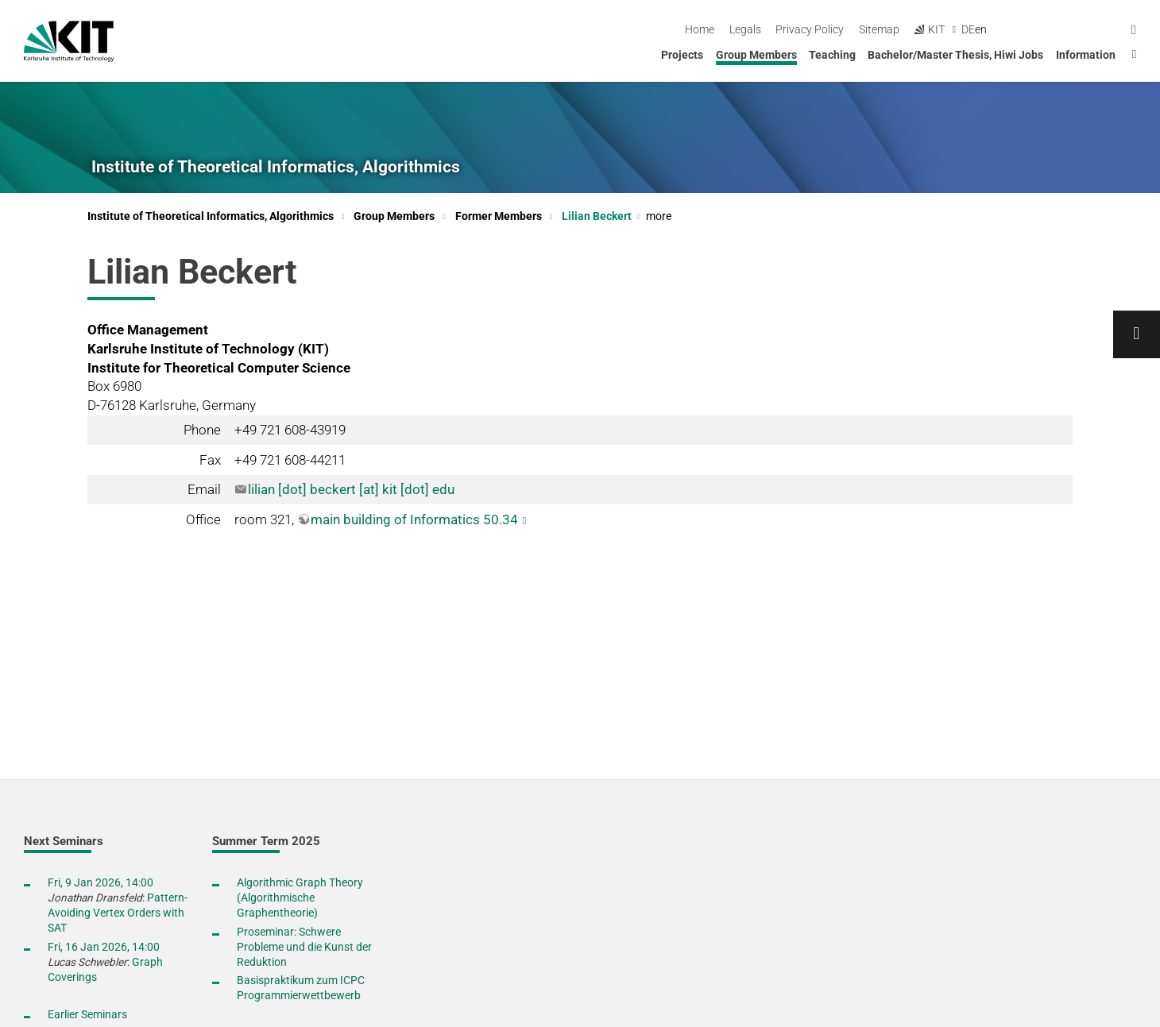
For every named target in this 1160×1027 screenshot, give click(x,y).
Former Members (498, 216)
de (1099, 29)
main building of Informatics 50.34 (414, 519)
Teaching (832, 54)
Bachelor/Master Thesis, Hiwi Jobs (955, 54)
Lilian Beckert (616, 216)
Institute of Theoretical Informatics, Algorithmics (275, 166)
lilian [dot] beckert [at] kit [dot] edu (351, 489)
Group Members (756, 54)
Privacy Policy (941, 29)
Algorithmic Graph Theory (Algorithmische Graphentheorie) (300, 897)
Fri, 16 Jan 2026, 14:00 (104, 946)
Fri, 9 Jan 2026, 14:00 (100, 882)
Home (830, 29)
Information (1086, 54)
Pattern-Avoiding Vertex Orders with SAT (118, 912)
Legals (875, 29)
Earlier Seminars (87, 1014)
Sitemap (1010, 29)
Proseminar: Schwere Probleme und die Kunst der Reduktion (304, 946)
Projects (682, 54)
